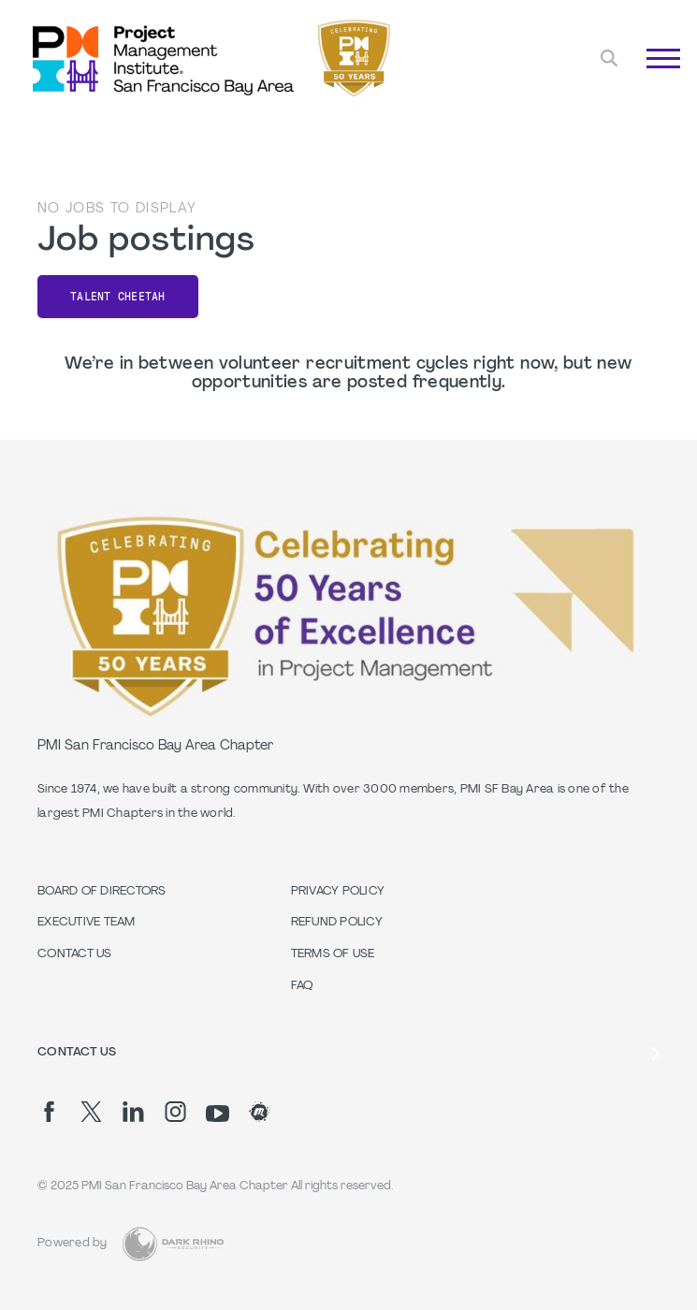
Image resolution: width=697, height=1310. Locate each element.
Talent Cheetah (118, 296)
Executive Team (86, 922)
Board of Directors (102, 891)
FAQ (302, 986)
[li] (133, 1111)
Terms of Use (333, 954)
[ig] (175, 1111)
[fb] (49, 1111)
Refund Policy (337, 922)
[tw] (91, 1111)
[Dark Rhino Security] (173, 1244)
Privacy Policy (338, 891)
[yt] (217, 1113)
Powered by (72, 1243)
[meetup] (259, 1111)
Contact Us (74, 954)
